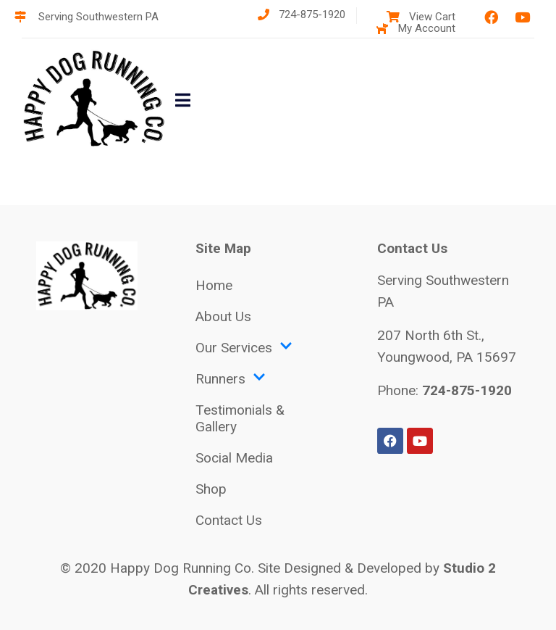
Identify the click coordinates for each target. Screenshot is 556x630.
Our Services (243, 347)
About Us (223, 316)
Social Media (234, 457)
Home (213, 285)
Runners (230, 378)
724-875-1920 (467, 390)
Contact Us (228, 520)
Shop (211, 489)
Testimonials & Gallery (240, 418)
